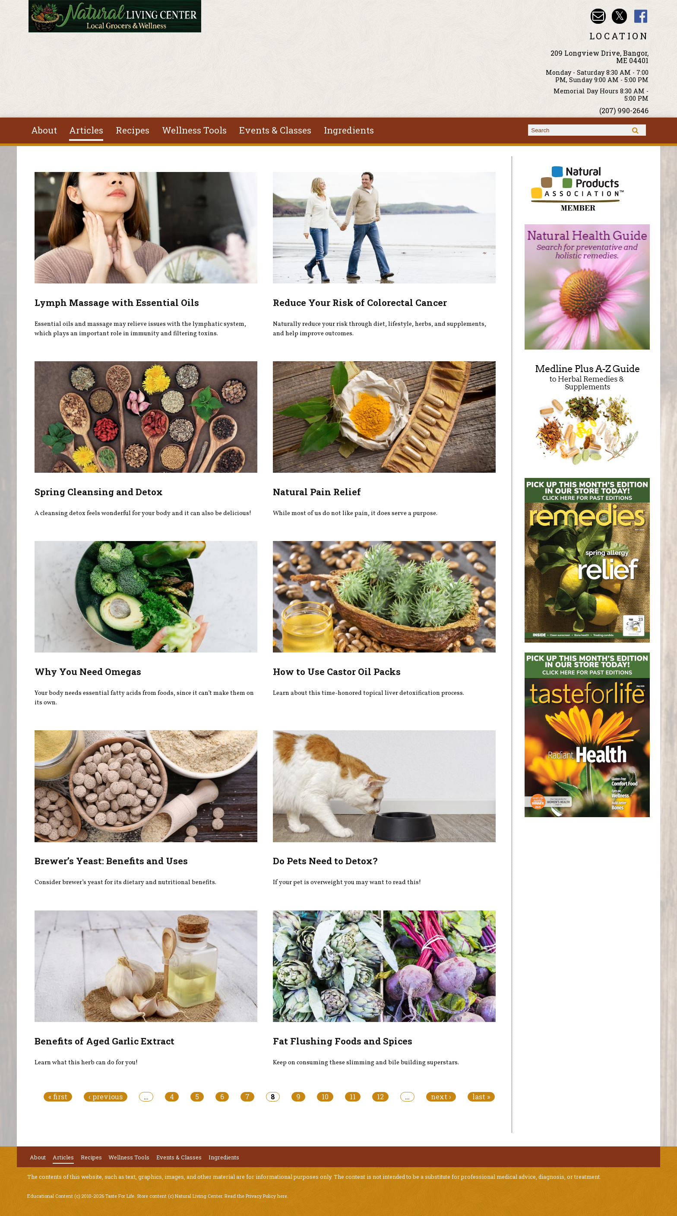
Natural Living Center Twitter (619, 16)
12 (380, 1096)
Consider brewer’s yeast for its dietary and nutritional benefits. (125, 882)
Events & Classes (275, 130)
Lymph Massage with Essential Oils (117, 302)
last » (481, 1096)
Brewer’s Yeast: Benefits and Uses (111, 861)
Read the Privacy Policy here (256, 1196)
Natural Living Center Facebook (641, 16)
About (44, 130)
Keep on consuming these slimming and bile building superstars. (366, 1062)
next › (441, 1096)
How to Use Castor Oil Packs (337, 671)
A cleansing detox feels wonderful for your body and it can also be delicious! (143, 513)
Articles (86, 130)
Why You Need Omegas (88, 671)
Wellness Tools (194, 130)
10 (325, 1096)
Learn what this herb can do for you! (86, 1062)
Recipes (132, 130)
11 (353, 1096)
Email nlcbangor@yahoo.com (598, 16)
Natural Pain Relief (317, 492)
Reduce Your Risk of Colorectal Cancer (360, 302)
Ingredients (349, 130)
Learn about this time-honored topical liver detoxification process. (368, 693)
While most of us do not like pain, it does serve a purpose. (355, 513)
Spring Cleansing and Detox (99, 492)
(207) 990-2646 (624, 110)
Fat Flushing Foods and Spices (342, 1041)
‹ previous (106, 1096)
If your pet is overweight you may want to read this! (347, 882)
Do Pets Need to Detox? (325, 861)
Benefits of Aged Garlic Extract (104, 1041)
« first (57, 1096)
